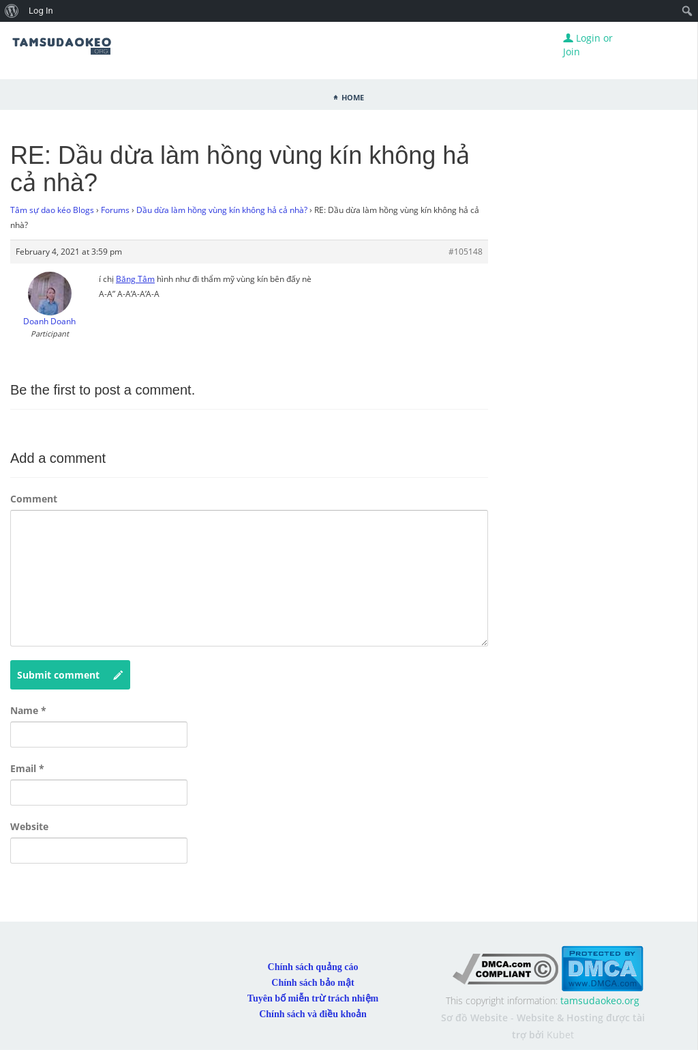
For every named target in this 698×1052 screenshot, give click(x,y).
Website (29, 826)
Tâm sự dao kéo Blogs (52, 210)
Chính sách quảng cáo (313, 967)
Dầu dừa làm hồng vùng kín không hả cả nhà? (221, 210)
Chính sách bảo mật (312, 983)
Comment (33, 498)
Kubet (560, 1034)
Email (27, 768)
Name (28, 710)
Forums (115, 210)
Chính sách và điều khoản (313, 1014)
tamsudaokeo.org (599, 1000)
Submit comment (70, 675)
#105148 (466, 251)
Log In (41, 10)
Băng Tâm (135, 279)
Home (353, 96)
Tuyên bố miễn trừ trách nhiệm (312, 998)
